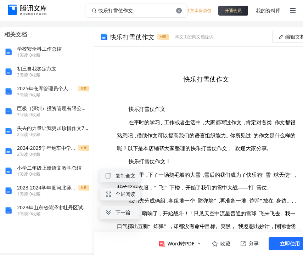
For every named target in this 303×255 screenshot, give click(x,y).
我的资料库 (268, 10)
